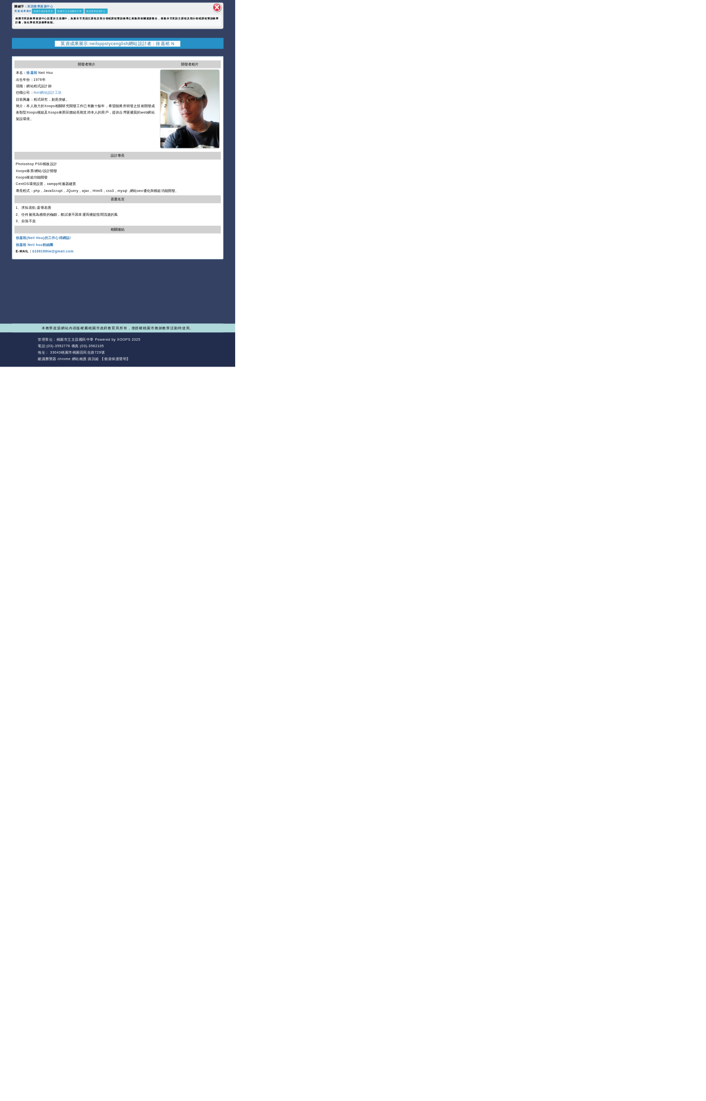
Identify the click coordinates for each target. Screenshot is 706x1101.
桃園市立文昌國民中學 (70, 11)
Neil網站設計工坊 (48, 92)
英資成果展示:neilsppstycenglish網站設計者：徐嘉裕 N (117, 43)
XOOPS (123, 339)
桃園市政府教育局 (43, 11)
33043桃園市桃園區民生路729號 (77, 352)
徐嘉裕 (31, 72)
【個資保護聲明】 (115, 359)
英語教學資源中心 (40, 6)
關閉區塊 (216, 7)
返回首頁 (193, 346)
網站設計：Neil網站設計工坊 (23, 349)
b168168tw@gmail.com (52, 251)
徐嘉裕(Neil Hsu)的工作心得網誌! (43, 238)
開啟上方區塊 (218, 53)
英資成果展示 (23, 10)
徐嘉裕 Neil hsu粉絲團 (35, 244)
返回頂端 (215, 346)
